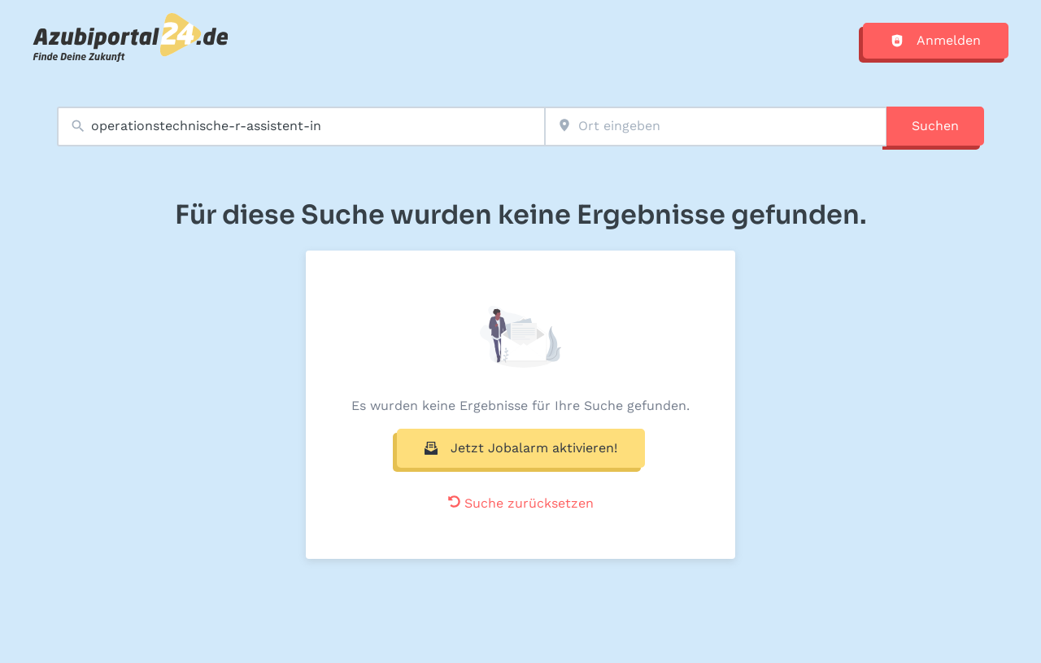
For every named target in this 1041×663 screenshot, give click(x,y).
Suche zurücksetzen (521, 503)
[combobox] (301, 126)
